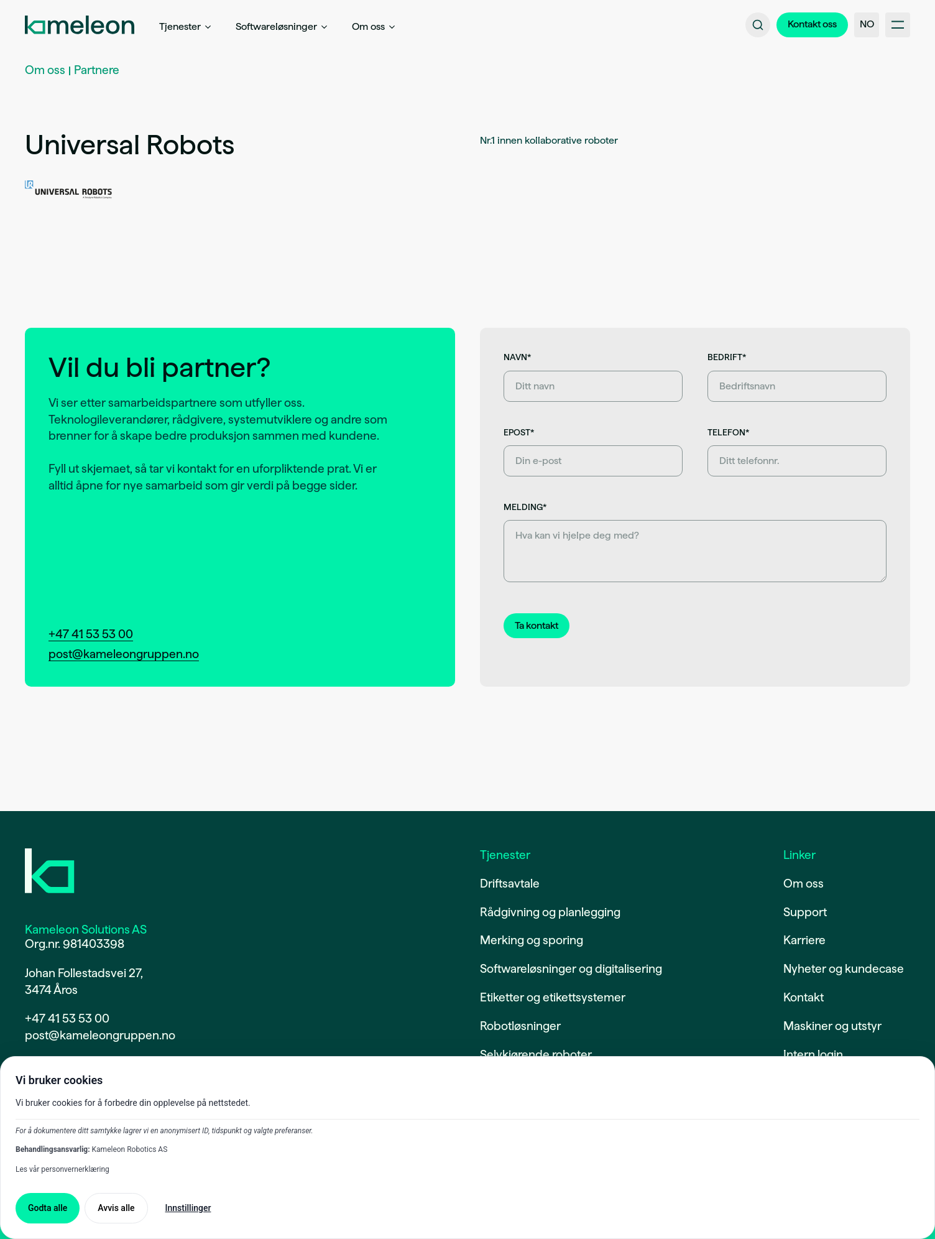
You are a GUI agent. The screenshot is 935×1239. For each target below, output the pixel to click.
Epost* (519, 432)
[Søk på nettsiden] (757, 24)
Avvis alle (116, 1208)
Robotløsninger (520, 1026)
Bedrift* (726, 357)
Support (805, 912)
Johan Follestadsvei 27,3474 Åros (84, 981)
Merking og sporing (531, 940)
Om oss (45, 70)
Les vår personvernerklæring (62, 1169)
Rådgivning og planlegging (550, 912)
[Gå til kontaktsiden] (812, 24)
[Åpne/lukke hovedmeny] (897, 24)
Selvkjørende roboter (536, 1054)
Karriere (804, 940)
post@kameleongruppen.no (123, 654)
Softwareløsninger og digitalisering (571, 969)
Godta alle (47, 1208)
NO (867, 24)
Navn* (517, 357)
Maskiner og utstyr (832, 1026)
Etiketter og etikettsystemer (552, 997)
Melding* (525, 507)
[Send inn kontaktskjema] (536, 625)
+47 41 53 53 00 (90, 634)
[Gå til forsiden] (50, 870)
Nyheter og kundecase (843, 969)
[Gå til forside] (79, 25)
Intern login (813, 1054)
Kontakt (803, 997)
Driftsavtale (510, 883)
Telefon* (728, 432)
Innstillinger (188, 1208)
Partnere (96, 70)
